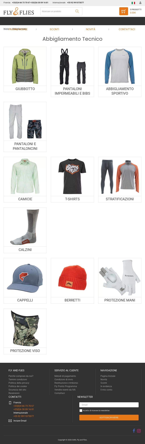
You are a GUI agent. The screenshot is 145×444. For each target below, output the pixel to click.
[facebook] (134, 431)
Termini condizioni (18, 379)
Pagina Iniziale (20, 21)
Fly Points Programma (65, 386)
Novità (89, 21)
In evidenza (106, 386)
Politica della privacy (19, 383)
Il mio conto (106, 389)
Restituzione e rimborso (66, 383)
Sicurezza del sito (17, 389)
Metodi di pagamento (65, 376)
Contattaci (124, 21)
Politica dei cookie (18, 386)
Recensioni (14, 393)
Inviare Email (20, 420)
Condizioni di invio (63, 379)
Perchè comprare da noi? (21, 376)
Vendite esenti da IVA (64, 389)
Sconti (55, 21)
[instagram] (139, 431)
